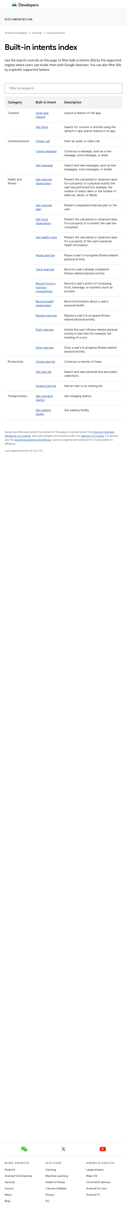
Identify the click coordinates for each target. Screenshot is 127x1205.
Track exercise (45, 269)
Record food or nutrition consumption (46, 287)
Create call (43, 141)
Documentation (19, 19)
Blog (7, 1201)
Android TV (93, 1194)
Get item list (43, 372)
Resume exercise (46, 315)
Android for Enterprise (18, 1176)
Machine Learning (57, 1176)
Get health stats (46, 237)
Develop (37, 33)
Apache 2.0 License (92, 436)
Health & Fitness (55, 1182)
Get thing (42, 127)
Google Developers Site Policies (32, 439)
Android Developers (16, 33)
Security (10, 1182)
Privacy (50, 1194)
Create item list (45, 361)
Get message (44, 165)
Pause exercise (45, 255)
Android (10, 1169)
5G (47, 1201)
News (8, 1194)
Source (9, 1188)
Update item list (46, 386)
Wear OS (91, 1176)
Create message (46, 151)
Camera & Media (56, 1188)
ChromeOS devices (98, 1182)
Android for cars (96, 1188)
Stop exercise (45, 347)
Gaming (51, 1169)
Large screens (95, 1169)
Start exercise (45, 329)
